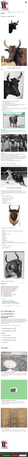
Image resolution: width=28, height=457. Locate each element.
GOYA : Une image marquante (8, 338)
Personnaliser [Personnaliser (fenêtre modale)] (23, 455)
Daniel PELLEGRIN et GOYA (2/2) (8, 331)
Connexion (3, 325)
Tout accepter (6, 455)
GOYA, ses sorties (6, 336)
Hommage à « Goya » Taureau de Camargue (10, 303)
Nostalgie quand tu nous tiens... (9, 340)
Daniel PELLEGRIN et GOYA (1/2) (8, 329)
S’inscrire (8, 325)
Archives (10, 305)
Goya (3, 333)
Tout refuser (15, 455)
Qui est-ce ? (4, 343)
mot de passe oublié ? (15, 325)
